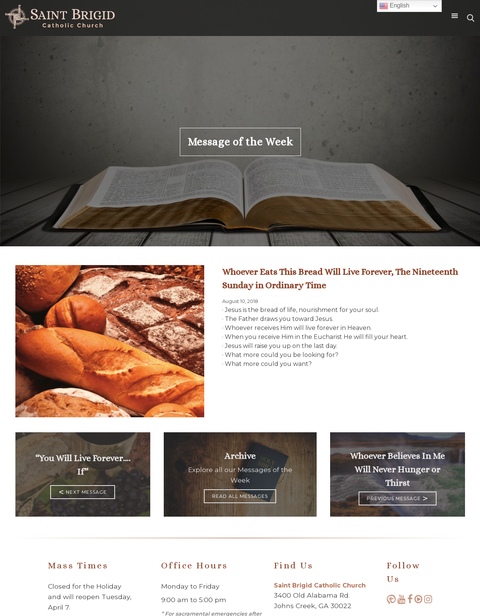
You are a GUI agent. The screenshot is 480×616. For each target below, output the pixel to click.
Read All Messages (240, 496)
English (394, 5)
